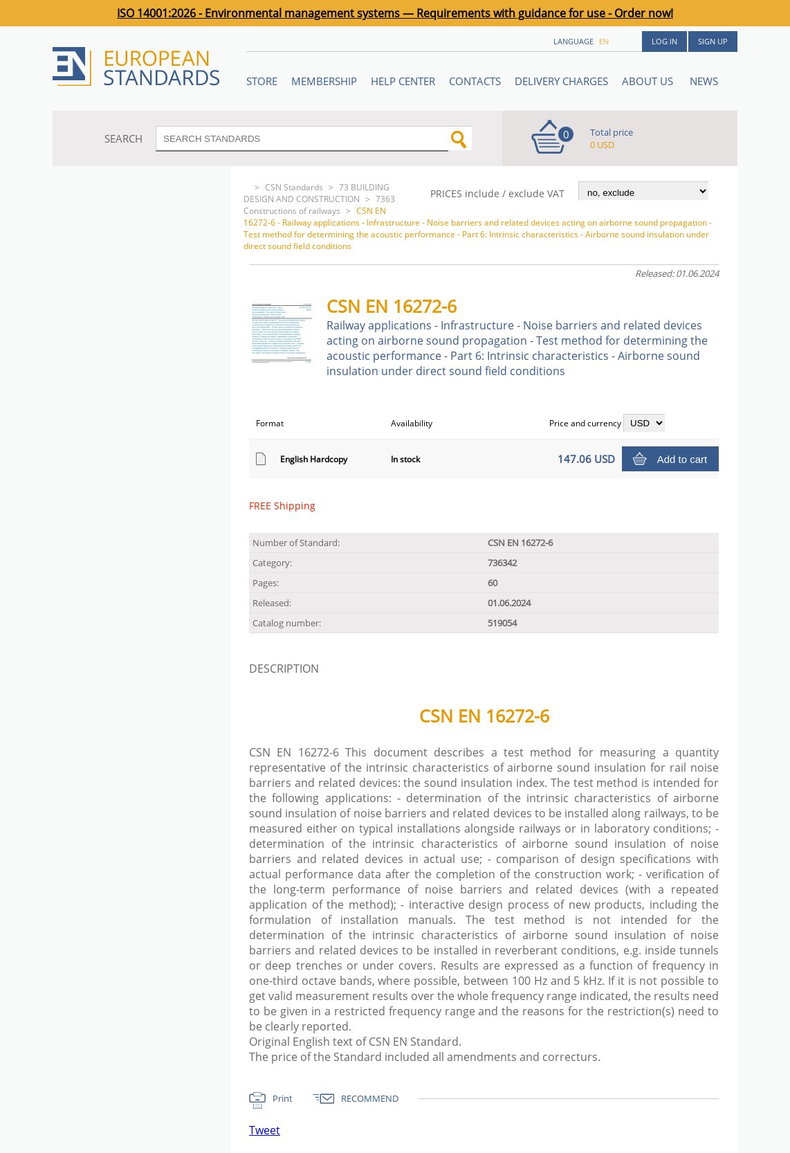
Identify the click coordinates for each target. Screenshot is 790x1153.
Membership (324, 81)
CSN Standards (294, 187)
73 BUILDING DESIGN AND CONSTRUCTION (316, 193)
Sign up (713, 41)
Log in (664, 41)
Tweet (264, 1130)
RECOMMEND (369, 1098)
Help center (403, 81)
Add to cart (682, 459)
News (704, 81)
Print (283, 1098)
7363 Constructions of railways (319, 205)
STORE (261, 81)
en (604, 41)
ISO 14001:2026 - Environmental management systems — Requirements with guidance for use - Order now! (395, 13)
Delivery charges (561, 81)
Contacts (475, 81)
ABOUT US (649, 81)
